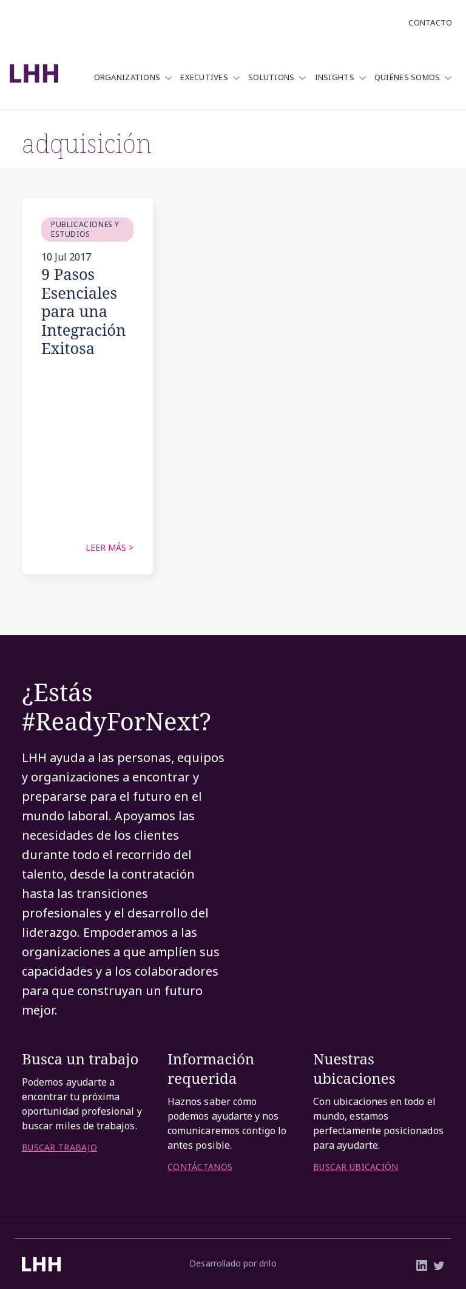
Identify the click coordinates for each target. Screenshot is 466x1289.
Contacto (430, 22)
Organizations (127, 77)
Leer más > (109, 547)
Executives (204, 77)
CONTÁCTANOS (199, 1167)
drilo (267, 1263)
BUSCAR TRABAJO (59, 1147)
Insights (334, 77)
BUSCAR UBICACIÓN (355, 1167)
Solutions (271, 77)
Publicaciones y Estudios (85, 229)
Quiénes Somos (407, 77)
